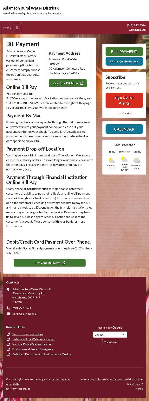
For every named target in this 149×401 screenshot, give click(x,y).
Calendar (124, 129)
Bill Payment (124, 51)
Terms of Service (60, 379)
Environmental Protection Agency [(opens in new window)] (33, 349)
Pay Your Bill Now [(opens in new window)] (68, 83)
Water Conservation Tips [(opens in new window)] (27, 334)
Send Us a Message (24, 313)
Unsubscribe (124, 113)
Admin (139, 388)
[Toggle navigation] (17, 27)
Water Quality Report (124, 61)
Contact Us (137, 29)
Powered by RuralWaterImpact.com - (112, 381)
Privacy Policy (43, 379)
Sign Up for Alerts (124, 100)
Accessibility (12, 384)
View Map (17, 301)
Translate (110, 342)
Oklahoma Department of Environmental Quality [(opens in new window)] (41, 354)
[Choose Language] (110, 335)
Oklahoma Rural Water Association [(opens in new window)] (33, 339)
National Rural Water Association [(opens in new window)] (32, 344)
